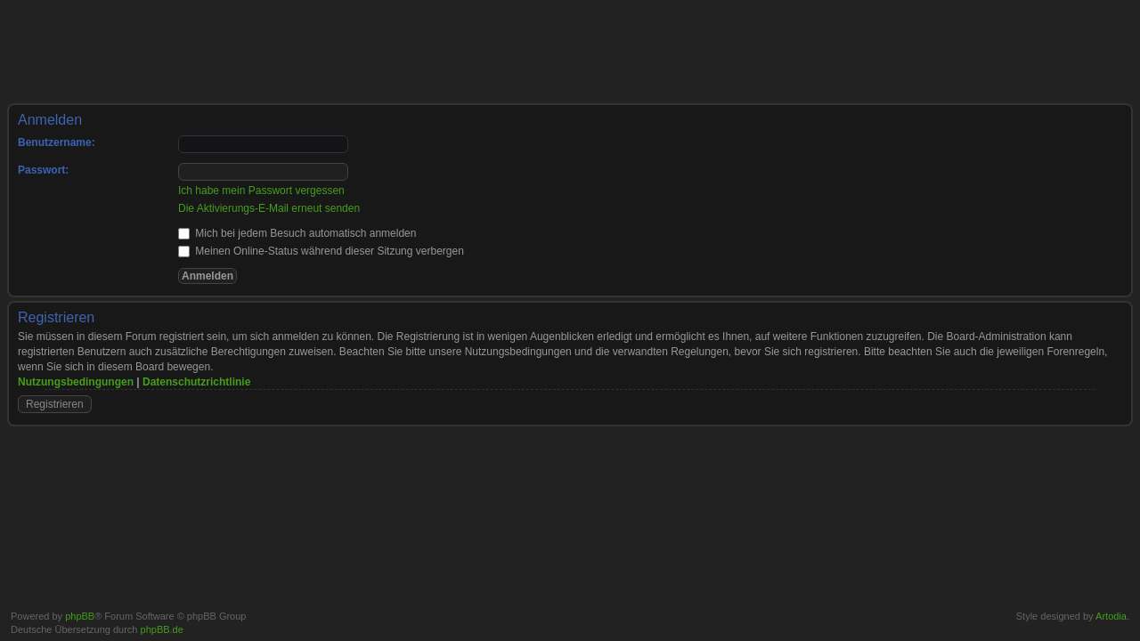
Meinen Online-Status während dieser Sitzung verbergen (321, 251)
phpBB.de (162, 629)
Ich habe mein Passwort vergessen (261, 190)
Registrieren (55, 404)
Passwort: (43, 170)
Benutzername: (56, 142)
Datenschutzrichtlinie (196, 382)
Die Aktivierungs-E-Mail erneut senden (269, 208)
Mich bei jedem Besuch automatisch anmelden (297, 233)
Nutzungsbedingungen (76, 382)
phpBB (79, 616)
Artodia (1111, 616)
